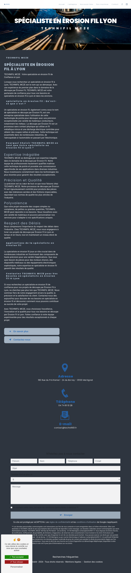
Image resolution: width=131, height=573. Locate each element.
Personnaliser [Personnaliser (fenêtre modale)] (17, 567)
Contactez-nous (19, 340)
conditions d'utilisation (86, 518)
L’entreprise (72, 4)
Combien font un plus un (21, 471)
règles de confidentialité (60, 518)
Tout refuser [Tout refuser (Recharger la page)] (16, 562)
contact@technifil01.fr (65, 423)
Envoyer (68, 511)
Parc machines (102, 4)
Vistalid (33, 562)
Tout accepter (17, 557)
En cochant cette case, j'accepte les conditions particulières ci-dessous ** (45, 503)
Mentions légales (73, 562)
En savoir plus (18, 331)
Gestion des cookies (93, 562)
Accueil (62, 4)
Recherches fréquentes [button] (65, 556)
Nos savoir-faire (86, 4)
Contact (115, 4)
